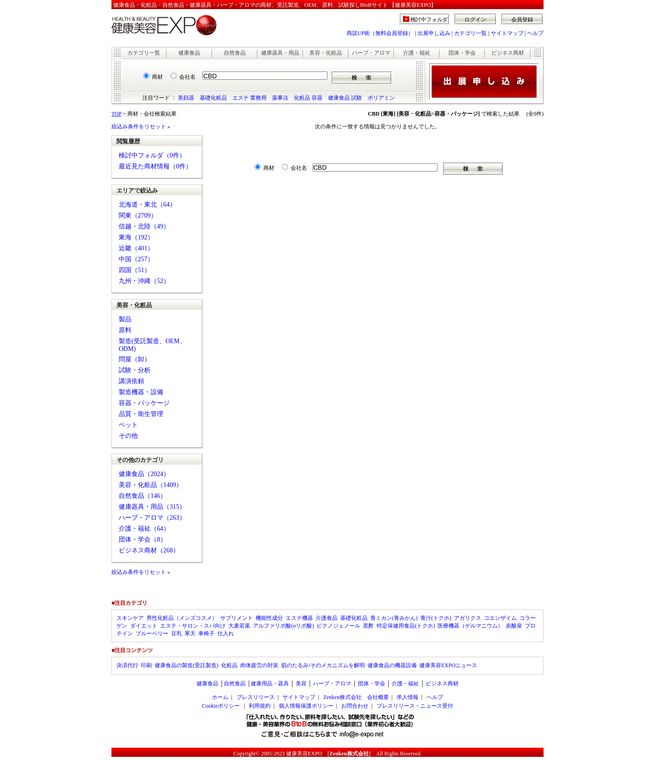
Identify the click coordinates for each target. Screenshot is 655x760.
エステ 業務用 (249, 98)
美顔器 (186, 98)
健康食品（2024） (144, 474)
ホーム (220, 697)
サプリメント (236, 618)
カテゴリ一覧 (470, 33)
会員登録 (522, 19)
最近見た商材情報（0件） (155, 166)
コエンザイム (500, 618)
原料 (125, 330)
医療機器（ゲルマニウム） (470, 626)
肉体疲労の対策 (259, 665)
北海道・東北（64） (147, 204)
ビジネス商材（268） (149, 550)
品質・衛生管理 (141, 413)
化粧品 (229, 665)
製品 (125, 319)
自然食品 (235, 53)
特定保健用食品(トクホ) (406, 626)
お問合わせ (354, 706)
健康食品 (189, 53)
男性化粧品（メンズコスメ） (181, 618)
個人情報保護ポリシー (306, 706)
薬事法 (280, 98)
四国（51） (135, 270)
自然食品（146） (142, 495)
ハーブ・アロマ (371, 53)
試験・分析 (135, 370)
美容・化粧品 (325, 53)
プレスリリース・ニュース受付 (415, 706)
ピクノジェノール (338, 626)
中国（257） (136, 259)
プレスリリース (256, 697)
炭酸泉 (514, 626)
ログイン (475, 19)
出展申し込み (434, 33)
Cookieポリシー (221, 706)
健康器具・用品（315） (152, 506)
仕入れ (225, 633)
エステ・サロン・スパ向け (193, 626)
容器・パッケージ (144, 403)
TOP (116, 114)
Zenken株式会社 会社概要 (356, 697)
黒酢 (368, 626)
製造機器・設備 (141, 392)
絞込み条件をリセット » (140, 126)
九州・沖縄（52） (144, 281)
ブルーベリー (152, 633)
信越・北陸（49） (144, 226)
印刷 (146, 665)
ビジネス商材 (507, 53)
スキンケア (130, 618)
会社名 (187, 77)
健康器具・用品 (280, 53)
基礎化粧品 (213, 98)
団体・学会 (462, 53)
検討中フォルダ (429, 19)
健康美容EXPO (304, 753)
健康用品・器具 (270, 683)
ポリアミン (381, 98)
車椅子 (206, 633)
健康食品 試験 (345, 98)
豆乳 (176, 633)
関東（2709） (138, 215)
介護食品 (327, 618)
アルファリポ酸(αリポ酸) (283, 626)
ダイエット (143, 626)
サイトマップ (507, 33)
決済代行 (127, 665)
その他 (128, 435)
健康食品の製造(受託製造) (186, 665)
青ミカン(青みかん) (394, 618)
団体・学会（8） (142, 539)
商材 (157, 77)
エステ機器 (299, 618)
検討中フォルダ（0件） (152, 155)
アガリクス (467, 618)
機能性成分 (269, 618)
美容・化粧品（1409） (150, 484)
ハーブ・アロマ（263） (152, 517)
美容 (301, 683)
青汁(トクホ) (435, 618)
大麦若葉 (239, 626)
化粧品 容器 (308, 98)
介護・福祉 (416, 53)
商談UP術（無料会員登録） (380, 33)
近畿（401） (136, 248)
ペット (128, 424)
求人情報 (407, 697)
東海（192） (136, 237)
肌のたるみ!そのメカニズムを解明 (323, 665)
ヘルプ (535, 33)
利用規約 (260, 706)
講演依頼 (131, 381)
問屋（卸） (135, 359)
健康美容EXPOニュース (448, 665)
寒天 (190, 633)
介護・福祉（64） (144, 528)
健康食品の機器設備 (392, 665)
